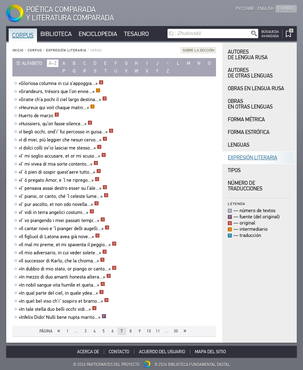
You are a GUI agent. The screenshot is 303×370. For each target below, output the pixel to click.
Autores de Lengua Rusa (248, 55)
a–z (53, 63)
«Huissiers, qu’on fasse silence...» (55, 124)
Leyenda (236, 204)
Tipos (234, 170)
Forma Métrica (246, 119)
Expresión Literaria (66, 50)
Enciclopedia (98, 34)
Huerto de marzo (39, 115)
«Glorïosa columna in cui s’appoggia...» (61, 83)
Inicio (18, 50)
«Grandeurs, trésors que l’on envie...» (59, 91)
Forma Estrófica (248, 132)
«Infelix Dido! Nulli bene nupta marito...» (62, 317)
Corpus (23, 35)
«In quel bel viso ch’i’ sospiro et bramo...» (64, 301)
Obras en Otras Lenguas (250, 104)
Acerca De (88, 351)
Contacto (119, 351)
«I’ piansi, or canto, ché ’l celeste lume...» (63, 196)
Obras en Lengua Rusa (256, 88)
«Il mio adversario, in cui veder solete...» (63, 253)
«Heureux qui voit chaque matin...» (57, 107)
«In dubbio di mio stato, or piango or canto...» (68, 269)
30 (176, 331)
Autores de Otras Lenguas (250, 73)
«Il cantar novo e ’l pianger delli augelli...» (64, 228)
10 (149, 331)
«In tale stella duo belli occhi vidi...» (58, 309)
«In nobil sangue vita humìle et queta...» (62, 285)
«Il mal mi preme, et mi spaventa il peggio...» (68, 244)
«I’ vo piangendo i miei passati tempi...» (62, 220)
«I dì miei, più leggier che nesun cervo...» (63, 140)
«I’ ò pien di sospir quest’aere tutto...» (60, 172)
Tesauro (136, 34)
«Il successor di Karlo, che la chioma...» (62, 261)
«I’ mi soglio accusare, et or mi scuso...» (62, 156)
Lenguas (238, 145)
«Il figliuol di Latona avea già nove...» (59, 236)
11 (158, 331)
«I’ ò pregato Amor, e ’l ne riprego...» (59, 180)
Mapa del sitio (210, 351)
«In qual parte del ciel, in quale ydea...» (61, 293)
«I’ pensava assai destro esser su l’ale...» (63, 188)
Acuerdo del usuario (162, 351)
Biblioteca (56, 34)
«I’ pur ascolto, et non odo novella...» (59, 204)
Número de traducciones (245, 186)
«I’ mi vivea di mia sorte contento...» (58, 164)
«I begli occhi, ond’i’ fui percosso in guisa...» (66, 132)
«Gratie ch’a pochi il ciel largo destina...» (63, 99)
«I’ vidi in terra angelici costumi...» (56, 212)
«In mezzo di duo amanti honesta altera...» (65, 277)
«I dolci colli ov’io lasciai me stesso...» (60, 148)
